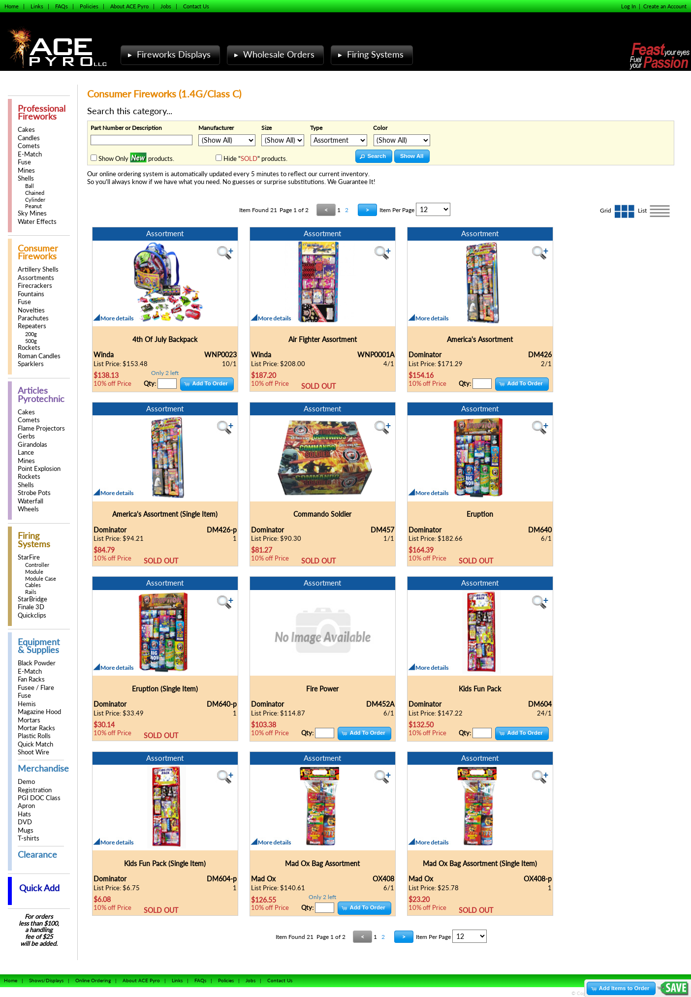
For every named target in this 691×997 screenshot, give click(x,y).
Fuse (24, 162)
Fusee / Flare (36, 687)
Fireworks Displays (168, 54)
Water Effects (37, 221)
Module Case (40, 578)
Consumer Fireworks (38, 252)
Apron (26, 806)
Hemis (27, 704)
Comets (29, 146)
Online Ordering (93, 980)
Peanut (33, 206)
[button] (373, 156)
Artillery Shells (38, 269)
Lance (26, 452)
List (655, 210)
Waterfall (30, 501)
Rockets (29, 347)
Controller (37, 564)
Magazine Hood (39, 712)
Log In (628, 6)
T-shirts (28, 838)
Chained (34, 192)
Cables (33, 585)
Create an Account (665, 6)
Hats (24, 814)
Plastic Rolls (34, 736)
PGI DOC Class (39, 798)
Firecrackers (35, 285)
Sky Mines (32, 213)
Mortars (29, 720)
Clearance (37, 854)
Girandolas (32, 444)
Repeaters (32, 326)
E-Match (30, 154)
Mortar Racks (36, 728)
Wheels (28, 509)
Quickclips (32, 615)
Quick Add (39, 888)
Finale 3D (31, 607)
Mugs (25, 830)
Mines (26, 170)
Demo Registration (35, 785)
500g (31, 341)
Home (11, 6)
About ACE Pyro (129, 6)
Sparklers (31, 364)
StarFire (29, 557)
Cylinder (35, 199)
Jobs (165, 6)
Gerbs (26, 436)
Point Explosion (39, 468)
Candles (29, 138)
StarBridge (32, 599)
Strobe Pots (34, 493)
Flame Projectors (41, 428)
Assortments (36, 277)
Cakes (26, 129)
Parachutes (33, 318)
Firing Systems (370, 54)
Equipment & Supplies (39, 646)
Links (37, 6)
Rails (30, 592)
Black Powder (37, 663)
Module (34, 571)
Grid (619, 210)
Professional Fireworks (41, 112)
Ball (29, 186)
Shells (26, 178)
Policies (89, 6)
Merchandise (43, 768)
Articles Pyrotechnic (41, 394)
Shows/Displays (46, 980)
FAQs (61, 6)
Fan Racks (31, 679)
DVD (25, 822)
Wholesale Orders (273, 54)
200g (31, 334)
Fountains (31, 294)
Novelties (31, 310)
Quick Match (35, 744)
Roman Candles (39, 356)
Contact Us (196, 6)
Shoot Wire (33, 752)
